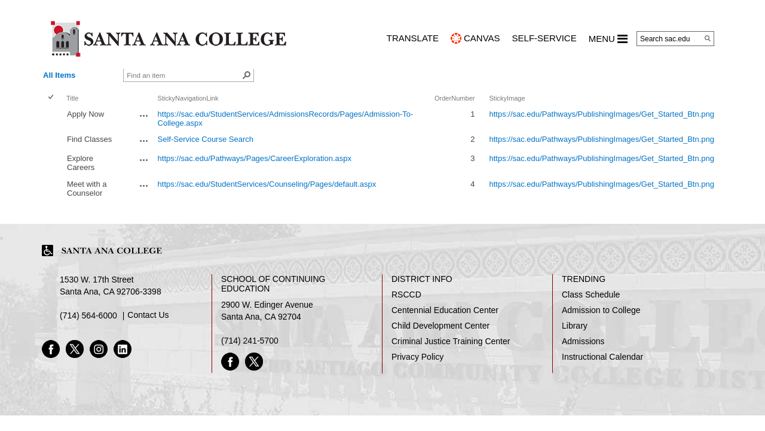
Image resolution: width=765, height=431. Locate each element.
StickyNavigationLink (188, 98)
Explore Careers (80, 163)
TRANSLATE (413, 38)
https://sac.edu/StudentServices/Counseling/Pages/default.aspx (267, 184)
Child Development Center (440, 325)
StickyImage (507, 98)
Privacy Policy (417, 357)
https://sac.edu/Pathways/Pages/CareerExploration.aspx (254, 158)
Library (574, 325)
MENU (608, 39)
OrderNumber (454, 98)
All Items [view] (59, 75)
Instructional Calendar (602, 357)
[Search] (708, 38)
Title (72, 98)
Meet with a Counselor (86, 189)
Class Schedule (591, 294)
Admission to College (601, 310)
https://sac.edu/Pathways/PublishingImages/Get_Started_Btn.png (601, 114)
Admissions (583, 341)
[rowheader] (53, 118)
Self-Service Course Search (205, 139)
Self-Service (544, 38)
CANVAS (482, 38)
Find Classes (89, 139)
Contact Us (148, 315)
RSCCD (406, 294)
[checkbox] (51, 97)
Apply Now (85, 114)
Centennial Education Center (444, 310)
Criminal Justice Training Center (450, 341)
